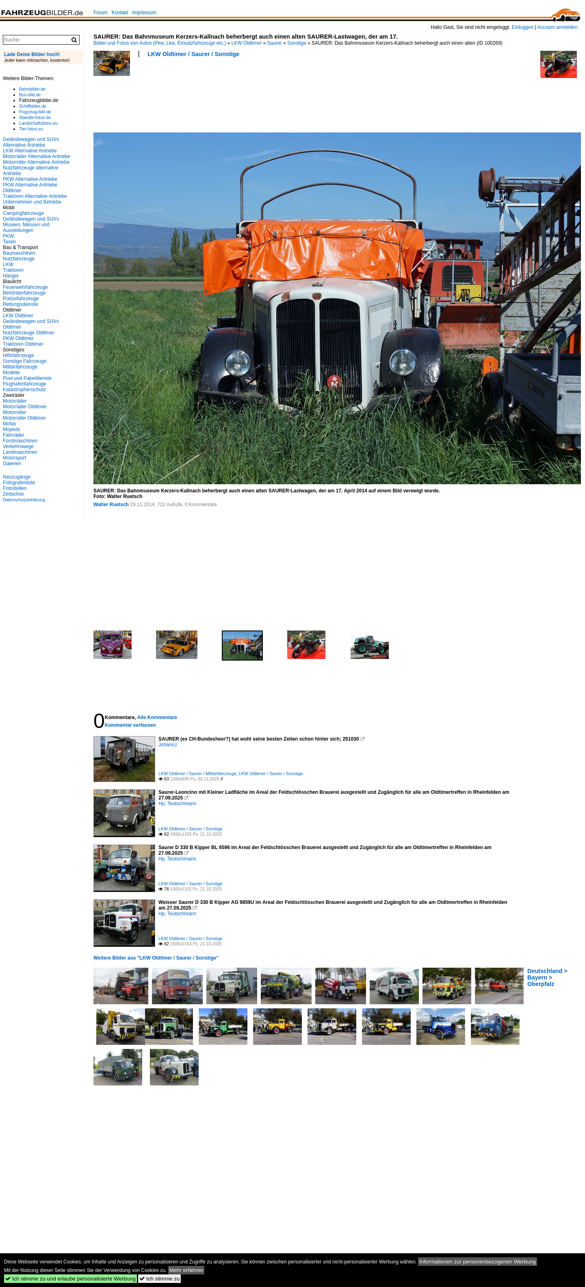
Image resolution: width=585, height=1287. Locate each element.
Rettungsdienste (20, 304)
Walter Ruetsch (111, 504)
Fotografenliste (19, 482)
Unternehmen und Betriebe (32, 202)
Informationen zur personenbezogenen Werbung (477, 1262)
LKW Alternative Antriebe (30, 151)
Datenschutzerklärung (24, 499)
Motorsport (14, 458)
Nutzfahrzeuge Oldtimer (28, 333)
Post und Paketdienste (27, 378)
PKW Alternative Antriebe (30, 179)
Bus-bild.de (30, 94)
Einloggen (522, 27)
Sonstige (296, 43)
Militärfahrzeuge (20, 367)
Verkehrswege (18, 446)
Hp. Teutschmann (177, 803)
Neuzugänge (16, 477)
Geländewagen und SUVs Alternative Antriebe (31, 142)
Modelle (11, 372)
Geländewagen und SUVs (31, 219)
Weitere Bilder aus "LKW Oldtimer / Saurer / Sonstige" (156, 958)
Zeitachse (13, 494)
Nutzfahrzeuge (19, 259)
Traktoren (13, 270)
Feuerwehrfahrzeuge (25, 287)
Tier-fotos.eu (31, 128)
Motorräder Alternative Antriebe (36, 156)
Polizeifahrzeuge (21, 298)
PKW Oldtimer (18, 338)
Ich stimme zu (159, 1279)
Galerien (12, 463)
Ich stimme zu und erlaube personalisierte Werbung (70, 1279)
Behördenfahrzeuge (24, 293)
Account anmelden (557, 27)
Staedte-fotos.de (35, 117)
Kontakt (120, 12)
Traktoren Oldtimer (23, 344)
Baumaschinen (19, 253)
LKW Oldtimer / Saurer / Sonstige (193, 54)
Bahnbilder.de (32, 89)
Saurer (274, 43)
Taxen (9, 242)
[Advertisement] (241, 97)
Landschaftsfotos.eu (38, 123)
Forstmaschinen (20, 441)
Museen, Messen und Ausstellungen (26, 227)
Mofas (9, 424)
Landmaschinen (20, 452)
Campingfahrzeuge (23, 213)
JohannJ (167, 745)
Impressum (144, 12)
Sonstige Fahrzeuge (24, 361)
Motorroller (14, 412)
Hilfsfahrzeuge (18, 355)
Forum (100, 12)
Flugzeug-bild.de (35, 111)
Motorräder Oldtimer (24, 407)
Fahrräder (13, 435)
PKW (8, 236)
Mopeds (11, 429)
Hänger (11, 276)
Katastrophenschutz (24, 389)
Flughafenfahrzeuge (24, 384)
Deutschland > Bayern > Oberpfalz (547, 977)
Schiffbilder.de (32, 106)
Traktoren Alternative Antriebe (35, 196)
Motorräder (15, 401)
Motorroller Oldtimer (24, 418)
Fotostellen (15, 488)
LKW (8, 264)
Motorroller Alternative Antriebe (36, 162)
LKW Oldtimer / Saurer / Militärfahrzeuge (197, 773)
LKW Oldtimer (247, 43)
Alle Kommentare (157, 717)
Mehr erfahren (186, 1270)
